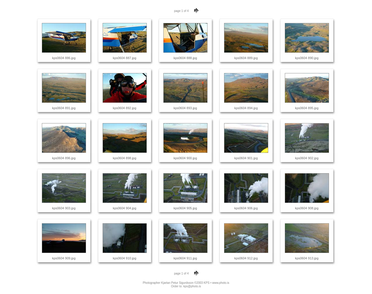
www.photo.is (220, 282)
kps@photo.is (192, 286)
